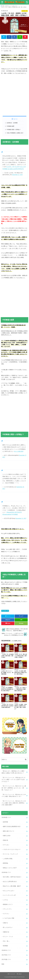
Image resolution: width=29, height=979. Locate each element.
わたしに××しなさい (8, 890)
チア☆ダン (6, 845)
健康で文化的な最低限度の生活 (11, 826)
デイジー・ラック (8, 936)
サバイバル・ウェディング (10, 854)
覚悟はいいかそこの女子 (10, 867)
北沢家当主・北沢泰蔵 (11, 122)
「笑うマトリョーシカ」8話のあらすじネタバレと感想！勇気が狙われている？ (14, 795)
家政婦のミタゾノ (8, 904)
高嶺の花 (5, 840)
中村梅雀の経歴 (9, 126)
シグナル (5, 900)
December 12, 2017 (17, 174)
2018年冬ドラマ (6, 950)
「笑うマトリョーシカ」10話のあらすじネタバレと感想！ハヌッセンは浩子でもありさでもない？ (13, 779)
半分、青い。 (6, 941)
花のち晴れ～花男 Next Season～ (12, 877)
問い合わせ (19, 973)
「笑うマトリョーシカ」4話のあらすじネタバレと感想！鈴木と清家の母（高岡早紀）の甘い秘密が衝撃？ (14, 802)
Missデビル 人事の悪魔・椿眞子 (12, 886)
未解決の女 (6, 932)
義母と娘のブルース (8, 831)
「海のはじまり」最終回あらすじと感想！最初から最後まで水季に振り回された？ (13, 772)
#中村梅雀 (15, 514)
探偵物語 (5, 945)
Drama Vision (13, 976)
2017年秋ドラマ (6, 955)
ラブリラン (6, 913)
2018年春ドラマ (6, 872)
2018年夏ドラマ (6, 817)
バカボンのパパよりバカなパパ (11, 849)
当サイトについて (11, 973)
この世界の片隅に (8, 858)
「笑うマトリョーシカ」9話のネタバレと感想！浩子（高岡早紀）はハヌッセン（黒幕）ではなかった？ (14, 787)
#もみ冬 (17, 166)
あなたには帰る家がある (10, 881)
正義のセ (5, 922)
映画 (3, 964)
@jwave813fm (10, 512)
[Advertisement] (14, 96)
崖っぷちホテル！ (8, 927)
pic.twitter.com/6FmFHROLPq (16, 169)
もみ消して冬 (5, 610)
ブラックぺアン (7, 909)
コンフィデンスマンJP (9, 895)
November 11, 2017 (21, 518)
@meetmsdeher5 (7, 514)
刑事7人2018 (6, 835)
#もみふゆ (22, 166)
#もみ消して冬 (10, 166)
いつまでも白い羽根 (8, 918)
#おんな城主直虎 (18, 451)
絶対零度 (5, 822)
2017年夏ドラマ (6, 959)
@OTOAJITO (18, 512)
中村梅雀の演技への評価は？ (13, 129)
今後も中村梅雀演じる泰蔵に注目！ (14, 133)
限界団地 (5, 863)
